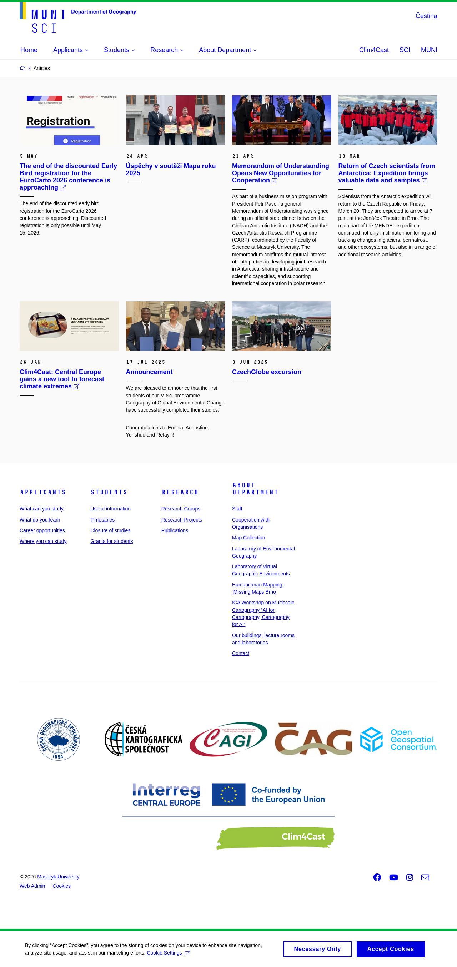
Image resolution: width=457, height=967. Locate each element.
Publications (175, 530)
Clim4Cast (374, 50)
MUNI (429, 50)
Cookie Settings (168, 955)
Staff (237, 509)
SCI (405, 50)
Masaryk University (58, 877)
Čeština (426, 16)
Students (108, 492)
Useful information (110, 509)
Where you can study (43, 541)
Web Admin (32, 886)
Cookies (61, 886)
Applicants (43, 492)
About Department (255, 488)
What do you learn (40, 520)
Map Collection (248, 537)
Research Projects (181, 520)
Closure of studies (110, 530)
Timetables (102, 520)
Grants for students (111, 541)
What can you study (42, 509)
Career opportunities (42, 530)
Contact (240, 653)
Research (180, 492)
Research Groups (181, 509)
